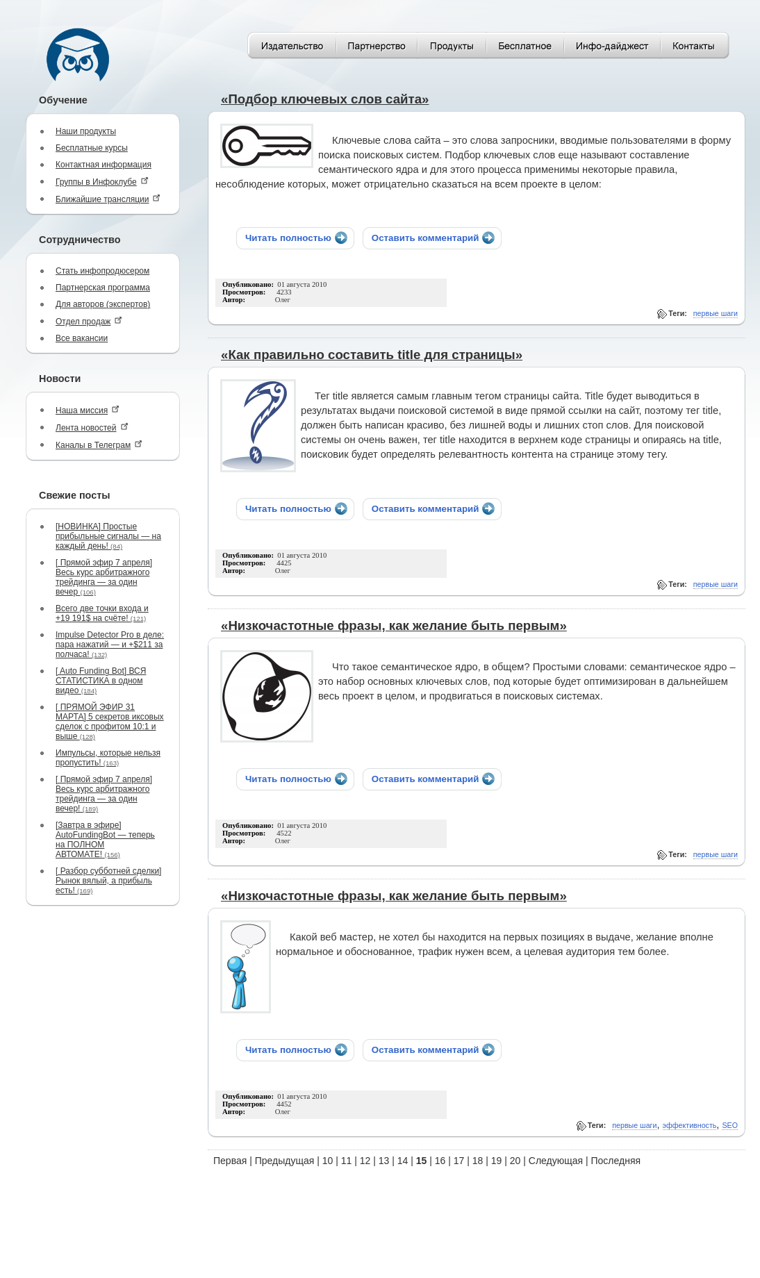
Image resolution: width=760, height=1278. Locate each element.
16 (440, 1160)
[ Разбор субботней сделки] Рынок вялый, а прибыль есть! (108, 880)
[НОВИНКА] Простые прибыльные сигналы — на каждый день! (108, 536)
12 (365, 1160)
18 (478, 1160)
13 (384, 1160)
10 (327, 1160)
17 (459, 1160)
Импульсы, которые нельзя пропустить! (108, 757)
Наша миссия (87, 410)
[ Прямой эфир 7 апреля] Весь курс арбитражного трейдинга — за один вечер (104, 577)
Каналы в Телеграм (99, 445)
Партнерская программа (103, 287)
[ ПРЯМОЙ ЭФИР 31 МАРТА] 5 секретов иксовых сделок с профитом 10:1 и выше (110, 721)
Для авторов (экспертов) (103, 304)
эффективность (690, 1125)
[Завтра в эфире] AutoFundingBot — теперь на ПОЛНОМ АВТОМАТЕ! (105, 839)
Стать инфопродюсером (102, 271)
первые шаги (715, 313)
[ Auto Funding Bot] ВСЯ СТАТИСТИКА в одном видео (101, 680)
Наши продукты (86, 131)
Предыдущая (285, 1160)
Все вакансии (82, 338)
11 (346, 1160)
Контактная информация (103, 164)
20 (515, 1160)
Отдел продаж (89, 321)
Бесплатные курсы (92, 148)
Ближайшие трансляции (108, 199)
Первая (230, 1160)
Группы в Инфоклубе (102, 181)
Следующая (556, 1160)
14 (402, 1160)
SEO (730, 1125)
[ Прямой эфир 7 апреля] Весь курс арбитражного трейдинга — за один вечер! (104, 793)
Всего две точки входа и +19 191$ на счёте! (102, 613)
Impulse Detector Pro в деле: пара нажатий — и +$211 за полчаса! (110, 644)
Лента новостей (92, 427)
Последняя (616, 1160)
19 (496, 1160)
